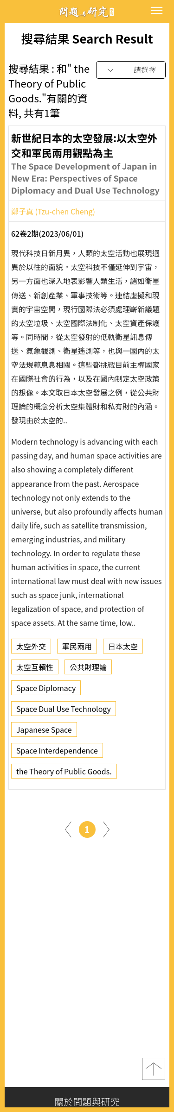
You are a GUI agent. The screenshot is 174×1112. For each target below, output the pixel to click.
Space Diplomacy (46, 691)
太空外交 (31, 649)
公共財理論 (88, 670)
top (153, 1069)
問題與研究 (87, 12)
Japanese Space (44, 732)
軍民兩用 (77, 649)
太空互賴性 (34, 670)
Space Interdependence (57, 753)
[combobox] (131, 70)
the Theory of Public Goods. (64, 774)
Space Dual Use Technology (63, 711)
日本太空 (123, 649)
